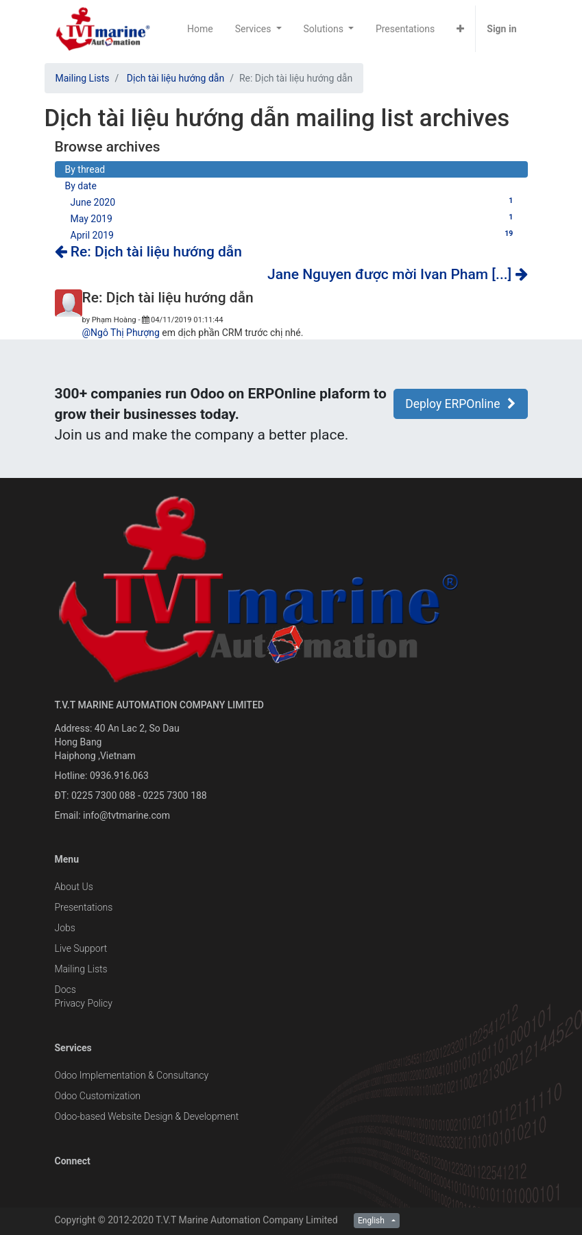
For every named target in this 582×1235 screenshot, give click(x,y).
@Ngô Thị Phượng (121, 332)
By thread (85, 169)
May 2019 (294, 218)
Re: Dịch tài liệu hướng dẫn (148, 251)
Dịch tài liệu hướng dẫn (175, 78)
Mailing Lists (83, 78)
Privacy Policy (83, 1003)
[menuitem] (200, 28)
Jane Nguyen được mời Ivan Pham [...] (397, 274)
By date (81, 185)
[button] (460, 28)
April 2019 (294, 234)
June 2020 (294, 201)
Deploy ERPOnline (460, 404)
